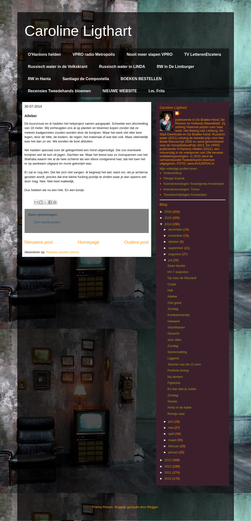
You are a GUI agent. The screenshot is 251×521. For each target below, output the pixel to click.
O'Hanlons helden (44, 54)
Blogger (152, 507)
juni (171, 421)
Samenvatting (177, 352)
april (171, 434)
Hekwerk (173, 321)
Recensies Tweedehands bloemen (59, 91)
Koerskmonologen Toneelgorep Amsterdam (194, 184)
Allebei (172, 296)
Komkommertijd (178, 315)
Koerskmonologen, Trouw (181, 189)
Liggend (173, 358)
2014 (169, 224)
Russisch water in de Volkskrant (57, 67)
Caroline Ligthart (78, 31)
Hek (170, 290)
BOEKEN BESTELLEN (141, 79)
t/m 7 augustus (177, 272)
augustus (175, 254)
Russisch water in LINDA (122, 67)
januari (173, 452)
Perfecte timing (178, 370)
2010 (169, 478)
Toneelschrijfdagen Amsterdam (185, 194)
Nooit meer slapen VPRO (150, 54)
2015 (169, 218)
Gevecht (173, 333)
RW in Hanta (39, 79)
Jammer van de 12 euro (184, 364)
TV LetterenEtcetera (202, 54)
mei (171, 427)
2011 (169, 472)
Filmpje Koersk (174, 178)
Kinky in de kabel (179, 407)
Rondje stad (175, 414)
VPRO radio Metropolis (94, 54)
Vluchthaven (176, 327)
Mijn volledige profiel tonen (178, 168)
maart (172, 440)
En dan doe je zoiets (181, 389)
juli (170, 260)
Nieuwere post (39, 242)
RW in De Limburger (175, 67)
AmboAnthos (173, 173)
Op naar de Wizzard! (181, 278)
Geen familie (176, 266)
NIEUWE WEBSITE (119, 91)
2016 (169, 212)
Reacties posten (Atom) (62, 252)
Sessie (172, 401)
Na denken (175, 377)
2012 (169, 466)
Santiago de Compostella (85, 79)
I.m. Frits (157, 91)
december (175, 229)
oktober (174, 241)
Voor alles (174, 340)
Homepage (88, 242)
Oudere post (136, 242)
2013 (169, 460)
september (176, 248)
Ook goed (174, 303)
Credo (171, 284)
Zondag (172, 309)
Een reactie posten (47, 222)
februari (174, 446)
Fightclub (173, 383)
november (175, 235)
